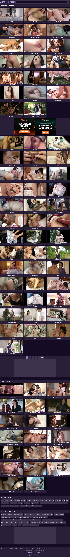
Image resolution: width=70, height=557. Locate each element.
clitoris (11, 505)
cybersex (22, 505)
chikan (38, 522)
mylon (11, 503)
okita (19, 525)
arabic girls (62, 522)
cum (46, 500)
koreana (14, 517)
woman (38, 514)
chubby (27, 505)
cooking (45, 517)
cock (67, 500)
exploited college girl (6, 517)
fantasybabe (33, 522)
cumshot (3, 503)
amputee (56, 514)
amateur (29, 500)
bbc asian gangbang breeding (24, 517)
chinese (6, 500)
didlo (32, 505)
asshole (3, 505)
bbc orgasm (32, 514)
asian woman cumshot (30, 519)
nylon (49, 503)
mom (11, 500)
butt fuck (62, 503)
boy (52, 514)
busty (53, 503)
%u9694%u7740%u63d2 (6, 514)
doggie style (43, 503)
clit (66, 503)
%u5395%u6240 (45, 514)
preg (16, 522)
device (40, 517)
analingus (20, 503)
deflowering (17, 500)
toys (32, 503)
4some (36, 505)
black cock (26, 522)
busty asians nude (50, 519)
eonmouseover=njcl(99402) (48, 522)
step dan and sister (18, 514)
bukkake (37, 503)
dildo (57, 503)
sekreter (36, 525)
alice (43, 519)
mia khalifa (30, 525)
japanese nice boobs (6, 525)
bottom (41, 500)
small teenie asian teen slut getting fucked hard (12, 519)
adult (63, 500)
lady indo (39, 519)
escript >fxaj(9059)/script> (7, 522)
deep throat (35, 500)
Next (42, 357)
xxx (8, 503)
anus (41, 505)
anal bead (23, 500)
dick (16, 503)
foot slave (14, 525)
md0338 (62, 514)
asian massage (59, 519)
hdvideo (20, 522)
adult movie (58, 500)
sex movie (35, 517)
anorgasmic (27, 503)
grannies (24, 525)
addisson (26, 514)
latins (57, 522)
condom (17, 505)
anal (2, 500)
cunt (8, 505)
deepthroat (51, 500)
